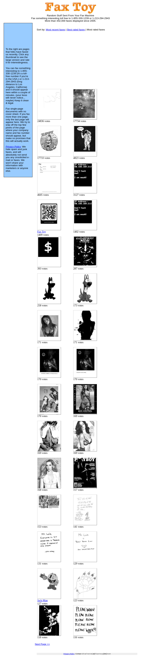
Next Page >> (42, 644)
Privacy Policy (69, 654)
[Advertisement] (89, 59)
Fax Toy (49, 216)
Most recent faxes (55, 29)
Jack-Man (49, 585)
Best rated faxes (76, 29)
